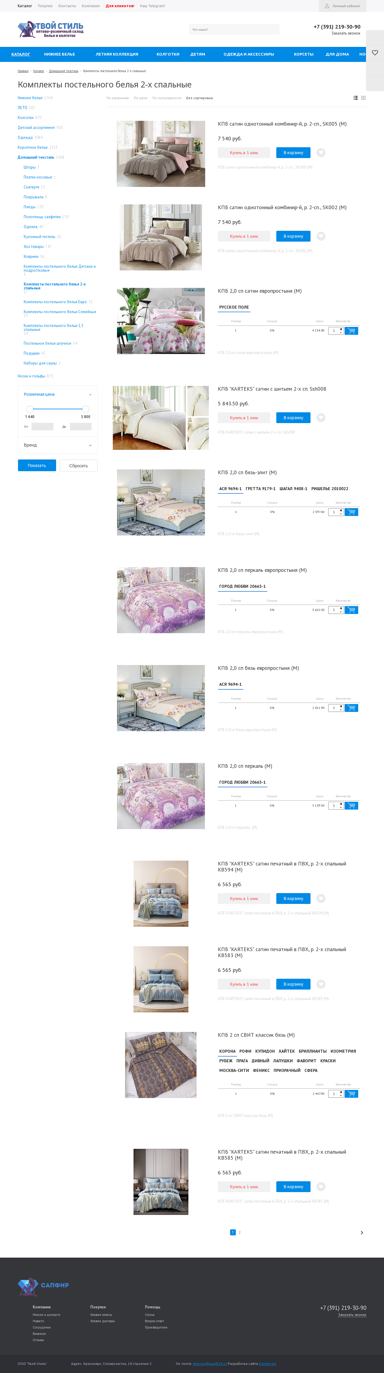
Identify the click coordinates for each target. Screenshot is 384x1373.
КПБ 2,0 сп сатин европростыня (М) (260, 290)
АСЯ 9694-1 (230, 490)
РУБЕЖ (225, 1066)
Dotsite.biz (267, 1363)
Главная (23, 71)
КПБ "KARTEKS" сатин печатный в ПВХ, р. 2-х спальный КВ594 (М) (282, 872)
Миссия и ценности (46, 1315)
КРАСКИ (328, 1066)
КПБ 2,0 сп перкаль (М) (245, 770)
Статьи (149, 1315)
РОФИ (245, 1057)
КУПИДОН (265, 1057)
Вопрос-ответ (154, 1321)
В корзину (293, 152)
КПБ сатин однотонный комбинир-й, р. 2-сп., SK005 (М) (282, 123)
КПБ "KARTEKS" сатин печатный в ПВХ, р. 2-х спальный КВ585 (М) (282, 1161)
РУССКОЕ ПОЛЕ (234, 307)
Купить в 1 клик (244, 152)
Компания (42, 1307)
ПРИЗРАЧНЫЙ (287, 1076)
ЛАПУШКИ (283, 1066)
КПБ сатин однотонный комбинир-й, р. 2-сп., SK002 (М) (282, 207)
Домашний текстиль (63, 71)
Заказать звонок (346, 33)
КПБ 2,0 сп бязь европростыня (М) (258, 671)
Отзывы (38, 1340)
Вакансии (39, 1334)
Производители (156, 1327)
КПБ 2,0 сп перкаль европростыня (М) (262, 572)
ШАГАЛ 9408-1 (294, 490)
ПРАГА (242, 1066)
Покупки (98, 1307)
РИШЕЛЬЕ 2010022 (329, 490)
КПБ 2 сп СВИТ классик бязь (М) (256, 1040)
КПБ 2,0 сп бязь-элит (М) (247, 473)
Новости (38, 1321)
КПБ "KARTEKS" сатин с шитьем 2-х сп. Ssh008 (272, 389)
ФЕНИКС (261, 1076)
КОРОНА (227, 1057)
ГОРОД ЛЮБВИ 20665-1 (242, 588)
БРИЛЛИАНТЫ (313, 1057)
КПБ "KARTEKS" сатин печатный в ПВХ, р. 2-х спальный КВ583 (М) (282, 958)
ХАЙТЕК (287, 1057)
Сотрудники (42, 1327)
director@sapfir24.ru (210, 1363)
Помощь (152, 1307)
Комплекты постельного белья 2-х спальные (114, 71)
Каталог (38, 71)
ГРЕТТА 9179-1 (261, 490)
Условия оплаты (101, 1315)
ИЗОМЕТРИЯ (343, 1057)
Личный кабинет (346, 6)
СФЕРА (310, 1076)
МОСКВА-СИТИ (234, 1076)
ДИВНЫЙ (260, 1066)
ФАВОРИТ (306, 1066)
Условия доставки (102, 1321)
